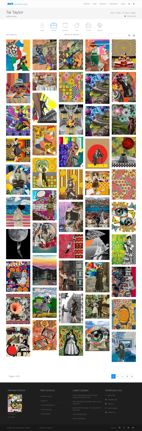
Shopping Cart (111, 399)
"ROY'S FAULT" (12, 414)
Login (123, 4)
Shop (94, 4)
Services (103, 4)
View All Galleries (73, 34)
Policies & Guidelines (46, 428)
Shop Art (44, 401)
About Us (109, 404)
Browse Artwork (46, 396)
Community (113, 4)
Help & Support (111, 408)
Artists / (119, 13)
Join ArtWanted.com (48, 405)
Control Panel (45, 414)
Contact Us (110, 412)
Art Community (46, 409)
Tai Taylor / (126, 13)
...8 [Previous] (127, 376)
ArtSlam (28, 428)
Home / (113, 13)
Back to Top (110, 395)
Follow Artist (130, 16)
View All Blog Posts (80, 414)
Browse (87, 4)
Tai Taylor (12, 417)
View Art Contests (79, 418)
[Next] (132, 376)
